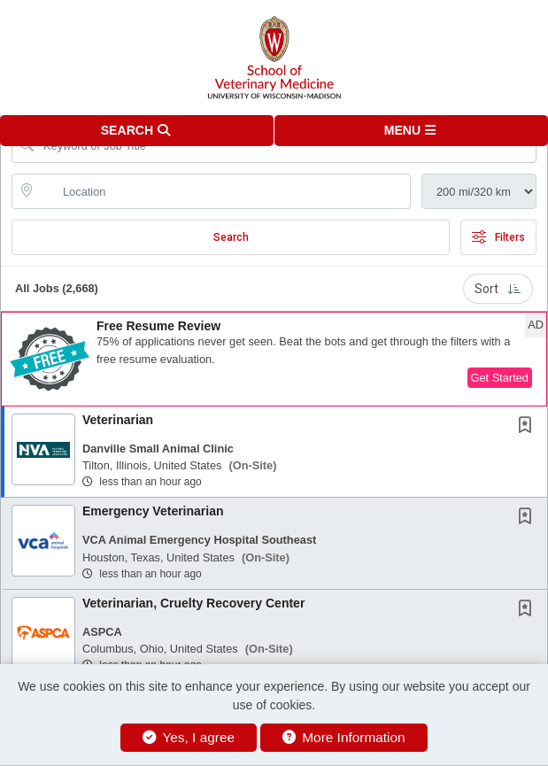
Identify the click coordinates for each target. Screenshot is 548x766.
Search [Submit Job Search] (231, 237)
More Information (343, 737)
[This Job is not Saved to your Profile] (528, 427)
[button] (411, 130)
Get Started (500, 377)
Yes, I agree (189, 737)
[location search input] (223, 191)
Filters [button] (498, 237)
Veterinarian (117, 420)
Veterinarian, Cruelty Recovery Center (193, 603)
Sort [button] (498, 289)
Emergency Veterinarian (153, 511)
